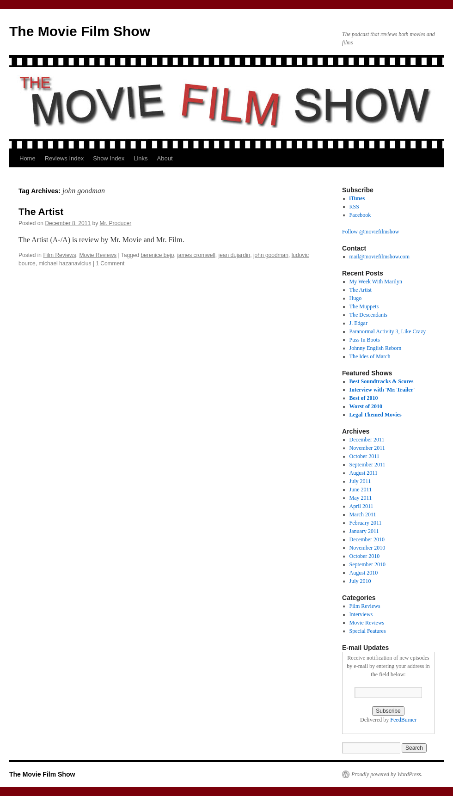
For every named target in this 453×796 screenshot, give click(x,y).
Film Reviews (59, 255)
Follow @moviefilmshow (370, 231)
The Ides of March (370, 356)
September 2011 (367, 464)
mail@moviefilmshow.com (379, 256)
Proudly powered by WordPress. (386, 774)
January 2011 (364, 531)
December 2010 (367, 539)
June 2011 (360, 489)
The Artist (40, 211)
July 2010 (360, 581)
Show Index (108, 158)
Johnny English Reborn (375, 348)
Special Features (367, 631)
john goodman (270, 255)
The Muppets (364, 306)
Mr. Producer (116, 223)
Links (140, 158)
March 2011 (362, 514)
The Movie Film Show (79, 31)
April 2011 (361, 506)
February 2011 (365, 523)
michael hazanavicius (64, 263)
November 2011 (367, 448)
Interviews (361, 614)
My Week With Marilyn (375, 281)
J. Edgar (358, 323)
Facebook (360, 215)
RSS (354, 206)
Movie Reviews (97, 255)
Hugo (355, 298)
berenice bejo (157, 255)
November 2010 (367, 548)
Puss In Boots (364, 340)
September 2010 (367, 564)
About (165, 158)
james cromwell (196, 255)
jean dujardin (235, 255)
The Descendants (368, 315)
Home (27, 158)
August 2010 (363, 572)
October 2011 (364, 456)
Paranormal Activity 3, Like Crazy (387, 331)
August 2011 (363, 473)
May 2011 (360, 498)
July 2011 (360, 481)
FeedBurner (403, 719)
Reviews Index (64, 158)
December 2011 (367, 439)
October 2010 (364, 556)
